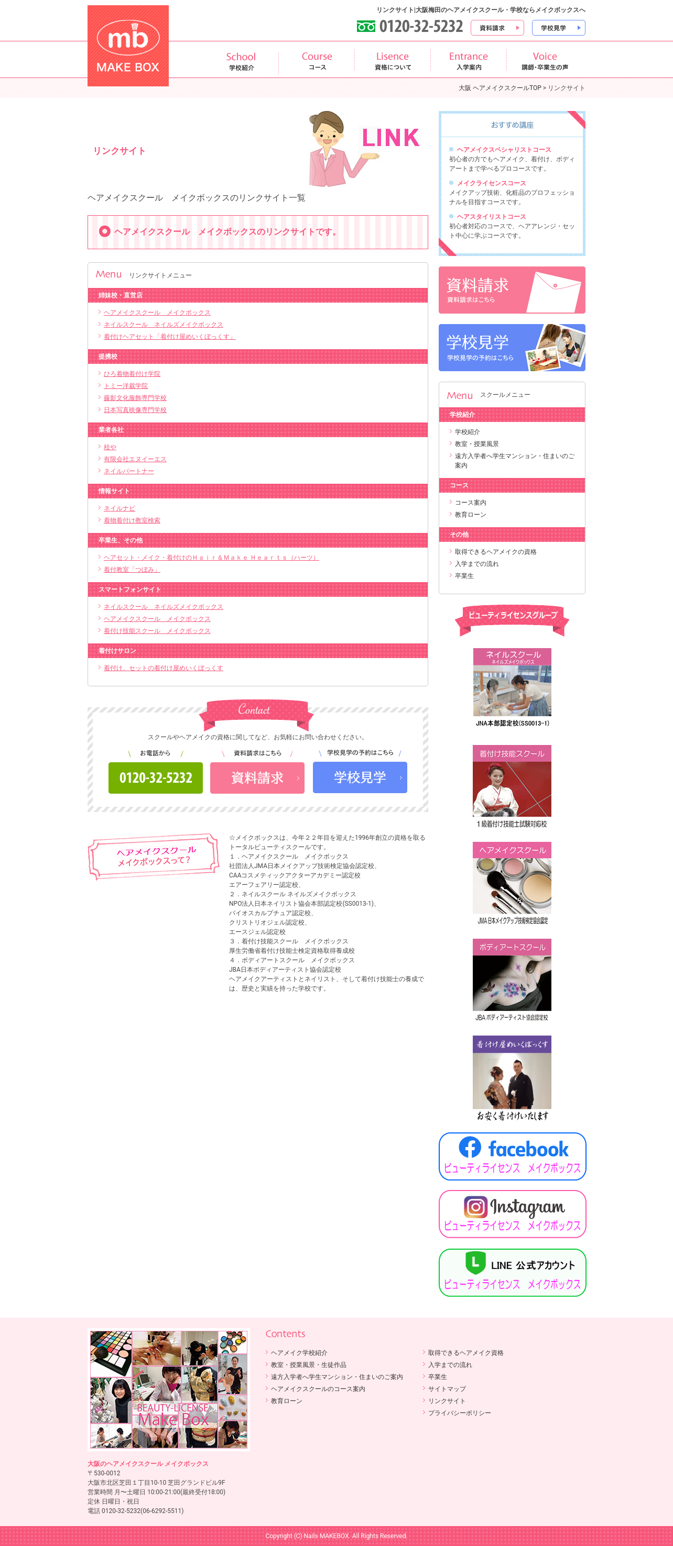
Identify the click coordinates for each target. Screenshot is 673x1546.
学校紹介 (467, 432)
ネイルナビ (119, 508)
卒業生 (464, 576)
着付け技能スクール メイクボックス (157, 631)
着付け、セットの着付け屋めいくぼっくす (163, 668)
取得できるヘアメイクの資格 (496, 551)
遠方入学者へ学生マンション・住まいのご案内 (337, 1377)
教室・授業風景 (477, 444)
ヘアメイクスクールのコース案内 (318, 1389)
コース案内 (470, 502)
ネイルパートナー (129, 471)
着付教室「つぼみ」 (132, 569)
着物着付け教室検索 (132, 520)
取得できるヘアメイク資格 (466, 1352)
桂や (110, 447)
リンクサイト (447, 1401)
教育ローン (470, 514)
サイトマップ (447, 1389)
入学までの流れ (477, 564)
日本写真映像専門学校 (135, 410)
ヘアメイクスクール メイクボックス (157, 312)
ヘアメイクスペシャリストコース (504, 149)
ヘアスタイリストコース (491, 216)
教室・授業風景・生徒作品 (308, 1365)
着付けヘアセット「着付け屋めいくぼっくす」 (170, 336)
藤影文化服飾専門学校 (135, 398)
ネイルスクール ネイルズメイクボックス (163, 324)
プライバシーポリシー (459, 1413)
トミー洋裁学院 (126, 386)
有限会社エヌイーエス (135, 459)
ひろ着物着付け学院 (132, 373)
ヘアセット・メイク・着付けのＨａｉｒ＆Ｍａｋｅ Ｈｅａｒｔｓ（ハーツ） (211, 557)
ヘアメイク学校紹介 (299, 1352)
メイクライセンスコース (491, 183)
